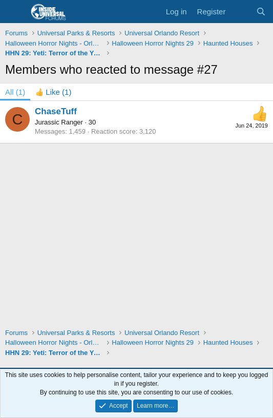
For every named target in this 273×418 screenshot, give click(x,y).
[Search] (261, 11)
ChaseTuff (56, 111)
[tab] (53, 91)
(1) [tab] (15, 92)
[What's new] (240, 11)
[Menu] (14, 12)
